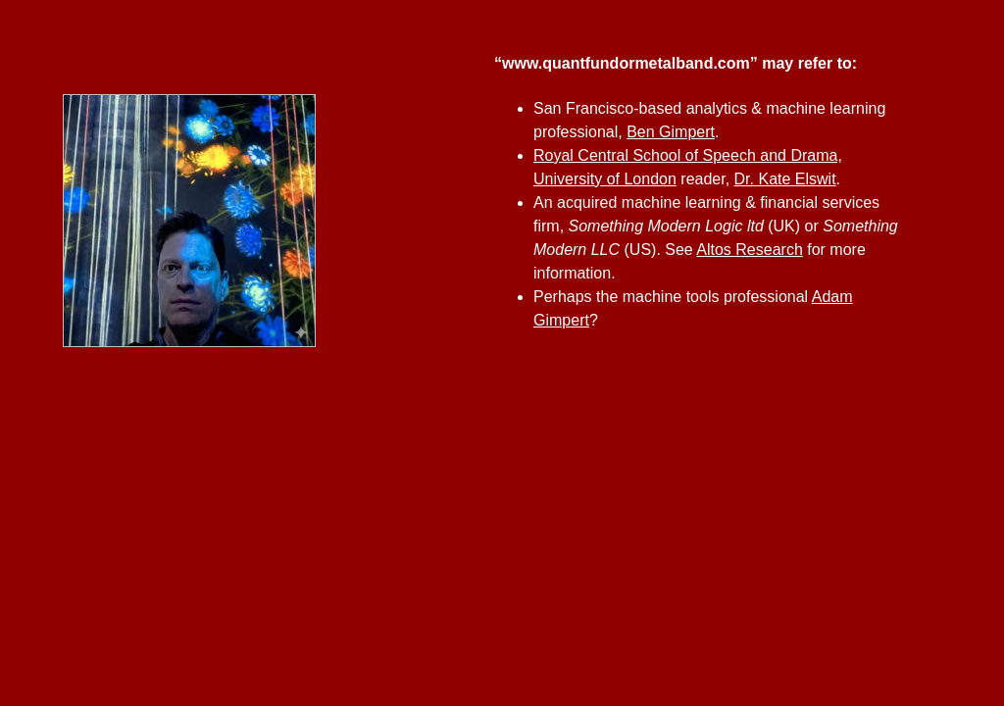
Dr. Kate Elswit (785, 179)
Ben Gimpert (671, 132)
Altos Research (749, 249)
